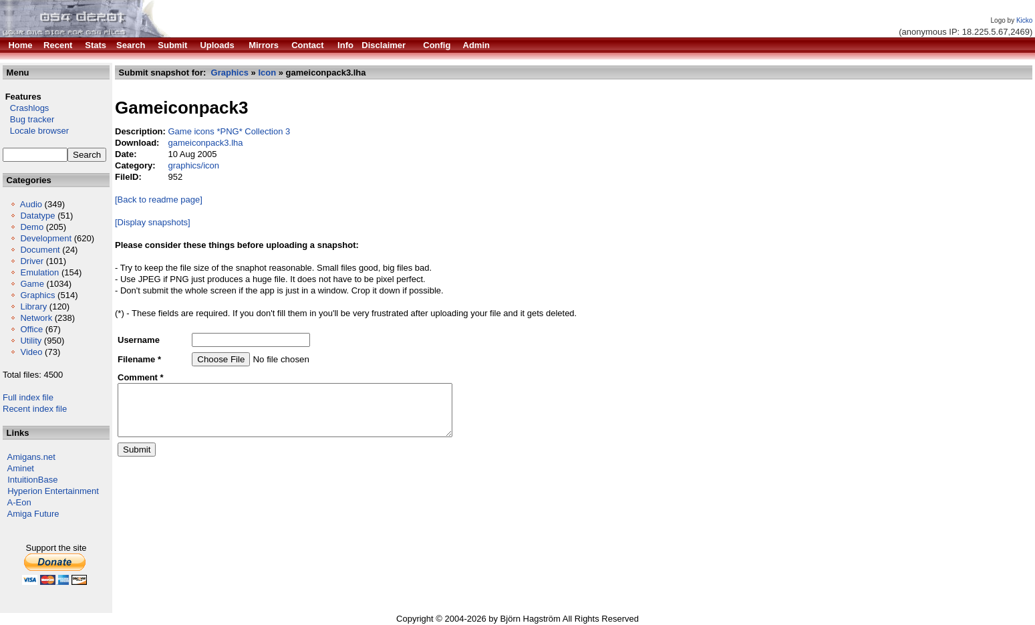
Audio (31, 204)
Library (33, 306)
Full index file (28, 397)
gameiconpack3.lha (205, 143)
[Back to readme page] (158, 200)
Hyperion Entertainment (53, 491)
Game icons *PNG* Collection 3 (229, 131)
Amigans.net (31, 457)
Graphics (37, 295)
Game (31, 284)
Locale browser (36, 131)
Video (31, 352)
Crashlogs (26, 108)
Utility (30, 341)
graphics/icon (193, 165)
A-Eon (19, 502)
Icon (267, 73)
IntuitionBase (32, 480)
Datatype (37, 216)
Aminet (20, 468)
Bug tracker (28, 119)
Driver (31, 261)
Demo (31, 227)
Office (31, 329)
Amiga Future (33, 514)
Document (39, 250)
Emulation (39, 272)
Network (36, 318)
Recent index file (35, 409)
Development (45, 238)
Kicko (1024, 20)
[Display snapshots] (152, 222)
